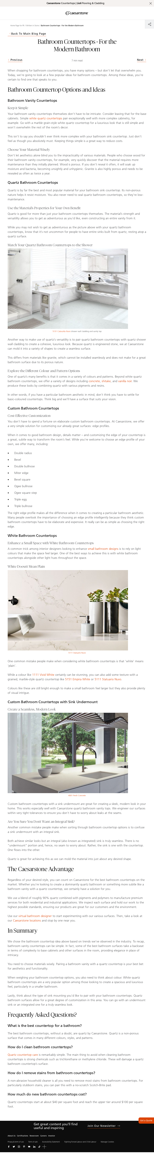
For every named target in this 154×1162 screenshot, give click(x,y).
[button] (44, 1147)
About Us (11, 1136)
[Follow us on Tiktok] (39, 1147)
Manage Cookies (107, 1142)
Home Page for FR (17, 25)
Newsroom (34, 1136)
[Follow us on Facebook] (9, 1147)
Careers (43, 1136)
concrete (94, 381)
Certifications (22, 1136)
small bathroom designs (103, 549)
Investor (51, 1136)
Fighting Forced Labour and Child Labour (80, 1142)
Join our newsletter (104, 1126)
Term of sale (33, 1142)
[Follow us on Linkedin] (34, 1147)
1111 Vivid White (43, 674)
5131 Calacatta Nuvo (62, 331)
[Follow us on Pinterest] (24, 1147)
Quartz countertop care (23, 1055)
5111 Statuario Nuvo (77, 653)
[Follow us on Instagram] (19, 1147)
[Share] (149, 24)
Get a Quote (146, 1120)
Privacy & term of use (16, 1142)
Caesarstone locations (27, 920)
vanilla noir (125, 381)
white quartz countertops (45, 118)
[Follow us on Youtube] (29, 1147)
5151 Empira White (77, 679)
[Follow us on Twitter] (14, 1147)
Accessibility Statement (51, 1142)
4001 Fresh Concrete (77, 795)
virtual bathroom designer (35, 916)
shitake (106, 381)
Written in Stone (32, 25)
